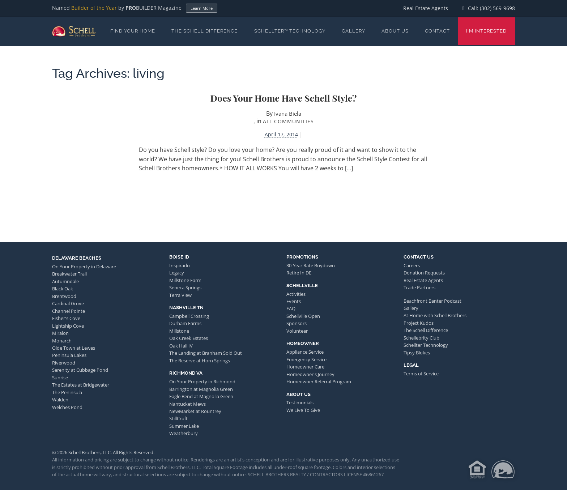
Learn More (202, 8)
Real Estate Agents (425, 8)
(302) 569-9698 (497, 8)
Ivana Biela (287, 113)
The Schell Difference (204, 31)
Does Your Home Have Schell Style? (283, 98)
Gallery (353, 31)
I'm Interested (486, 31)
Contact (437, 31)
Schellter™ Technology (289, 31)
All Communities (288, 121)
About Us (395, 31)
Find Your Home (132, 31)
